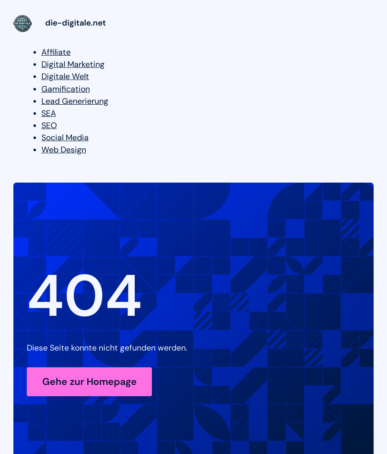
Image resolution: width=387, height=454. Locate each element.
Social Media (65, 137)
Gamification (65, 89)
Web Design (63, 149)
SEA (48, 113)
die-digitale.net (75, 23)
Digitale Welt (65, 76)
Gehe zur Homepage (89, 381)
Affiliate (56, 52)
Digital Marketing (73, 64)
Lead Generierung (74, 101)
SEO (49, 125)
